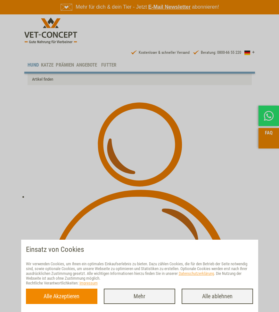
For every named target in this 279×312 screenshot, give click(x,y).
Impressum (88, 283)
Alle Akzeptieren (61, 296)
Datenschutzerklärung (196, 273)
